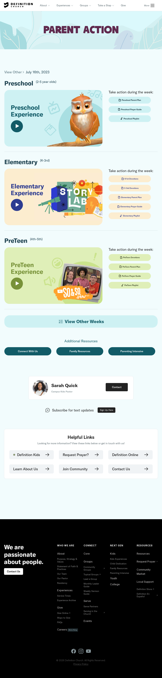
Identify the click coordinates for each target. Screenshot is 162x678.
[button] (45, 5)
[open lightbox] (53, 118)
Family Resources (80, 351)
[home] (18, 5)
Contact (117, 387)
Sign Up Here (106, 410)
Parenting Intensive (131, 351)
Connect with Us (28, 351)
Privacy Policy (80, 664)
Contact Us (13, 571)
